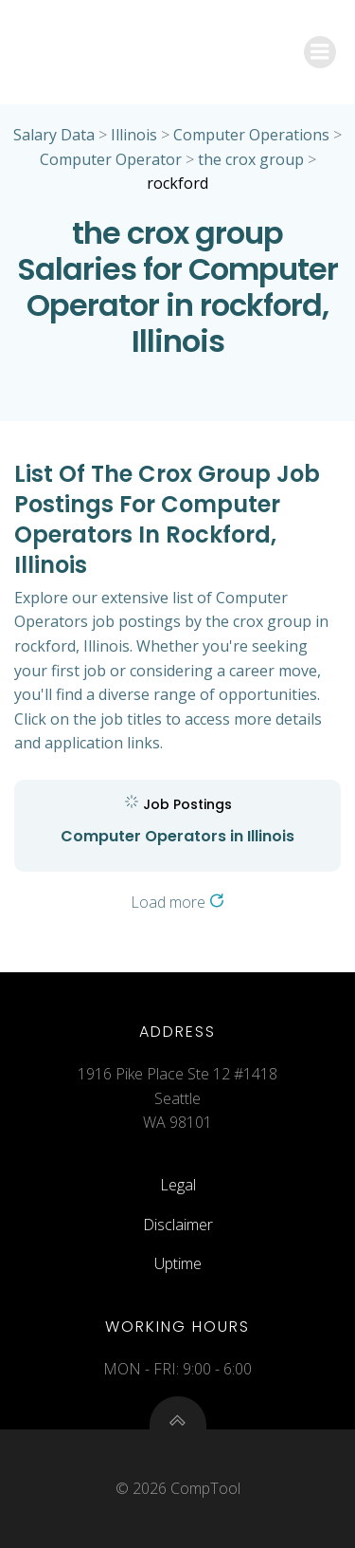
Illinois (134, 134)
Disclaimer (178, 1224)
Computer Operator (111, 159)
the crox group (251, 159)
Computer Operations (251, 134)
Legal (178, 1184)
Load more (177, 902)
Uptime (178, 1263)
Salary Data (54, 134)
